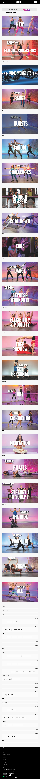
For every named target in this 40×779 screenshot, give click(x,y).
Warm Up (3, 553)
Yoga (3, 578)
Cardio (4, 633)
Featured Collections (5, 61)
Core (3, 258)
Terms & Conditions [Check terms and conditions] (5, 762)
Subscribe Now (27, 9)
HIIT (4, 694)
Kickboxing (3, 430)
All (3, 740)
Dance (3, 660)
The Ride (3, 529)
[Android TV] (11, 773)
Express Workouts (4, 307)
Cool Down (3, 233)
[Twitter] (3, 767)
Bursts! (3, 135)
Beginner (9, 629)
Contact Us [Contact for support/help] (4, 759)
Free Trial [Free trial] (4, 751)
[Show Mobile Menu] (3, 2)
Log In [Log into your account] (4, 749)
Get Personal (4, 381)
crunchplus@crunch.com (11, 769)
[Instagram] (8, 767)
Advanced (15, 621)
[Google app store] (5, 777)
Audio (3, 614)
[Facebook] (6, 767)
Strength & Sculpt (4, 504)
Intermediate (10, 621)
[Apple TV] (5, 774)
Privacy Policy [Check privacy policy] (5, 764)
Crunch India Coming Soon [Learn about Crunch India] (6, 754)
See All (36, 607)
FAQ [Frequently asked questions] (3, 761)
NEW (3, 606)
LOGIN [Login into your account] (35, 2)
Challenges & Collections (26, 656)
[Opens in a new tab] (11, 777)
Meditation (3, 455)
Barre (3, 110)
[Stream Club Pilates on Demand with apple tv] (15, 777)
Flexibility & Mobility (5, 332)
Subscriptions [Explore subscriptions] (5, 752)
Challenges (3, 184)
